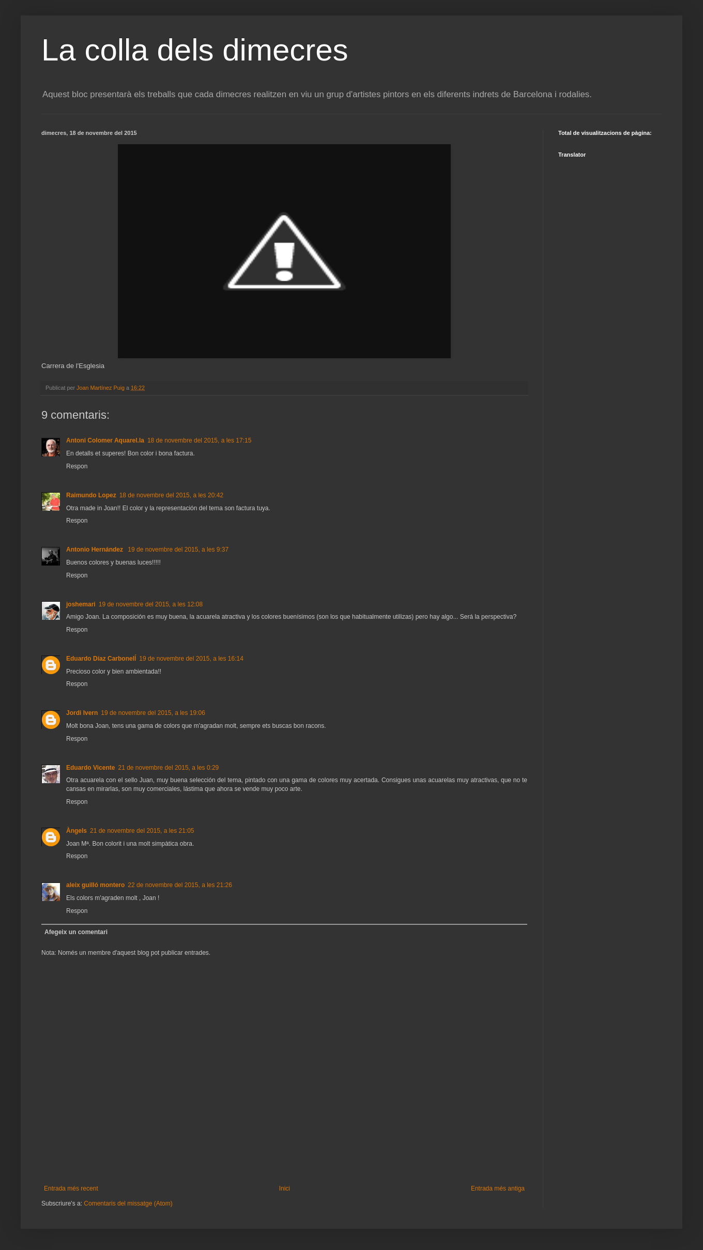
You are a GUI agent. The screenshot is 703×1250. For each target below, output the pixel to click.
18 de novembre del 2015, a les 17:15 (199, 440)
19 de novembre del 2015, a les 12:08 (151, 604)
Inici (284, 1188)
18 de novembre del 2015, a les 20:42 (171, 495)
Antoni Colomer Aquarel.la (105, 440)
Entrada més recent (71, 1188)
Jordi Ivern (82, 713)
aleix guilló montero (95, 885)
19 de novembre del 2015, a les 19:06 (153, 713)
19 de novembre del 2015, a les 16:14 (191, 658)
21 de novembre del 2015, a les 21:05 (142, 830)
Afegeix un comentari (76, 932)
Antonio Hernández (95, 549)
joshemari (81, 604)
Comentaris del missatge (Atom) (128, 1203)
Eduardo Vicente (90, 767)
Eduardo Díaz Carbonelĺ (101, 658)
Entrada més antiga (498, 1188)
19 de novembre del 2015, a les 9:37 (178, 549)
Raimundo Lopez (91, 495)
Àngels (76, 830)
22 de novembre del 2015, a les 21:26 (180, 885)
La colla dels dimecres (194, 50)
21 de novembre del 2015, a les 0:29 (168, 767)
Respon (76, 466)
